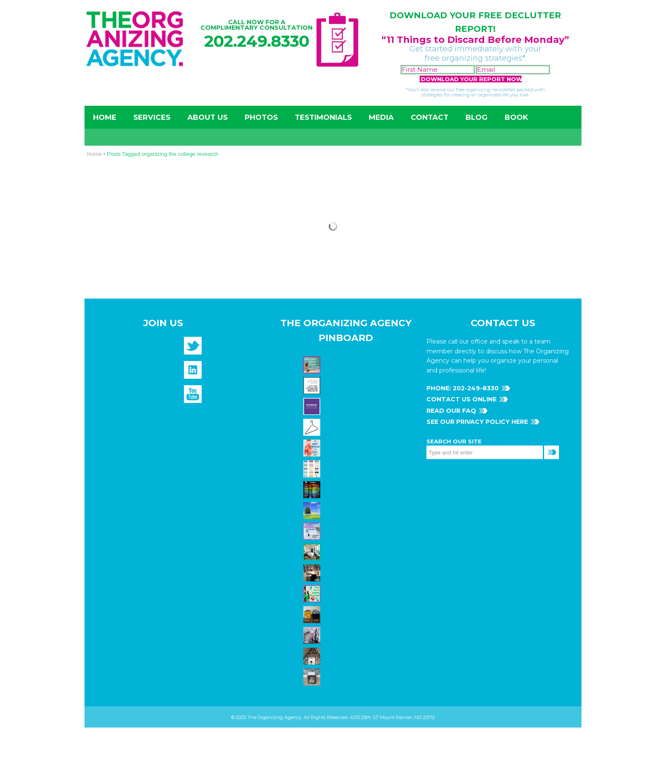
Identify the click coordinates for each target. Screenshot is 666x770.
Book (516, 117)
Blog (477, 117)
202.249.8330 (256, 41)
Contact (430, 117)
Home (104, 117)
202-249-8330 (475, 388)
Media (381, 117)
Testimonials (323, 117)
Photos (261, 117)
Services (151, 117)
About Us (207, 117)
